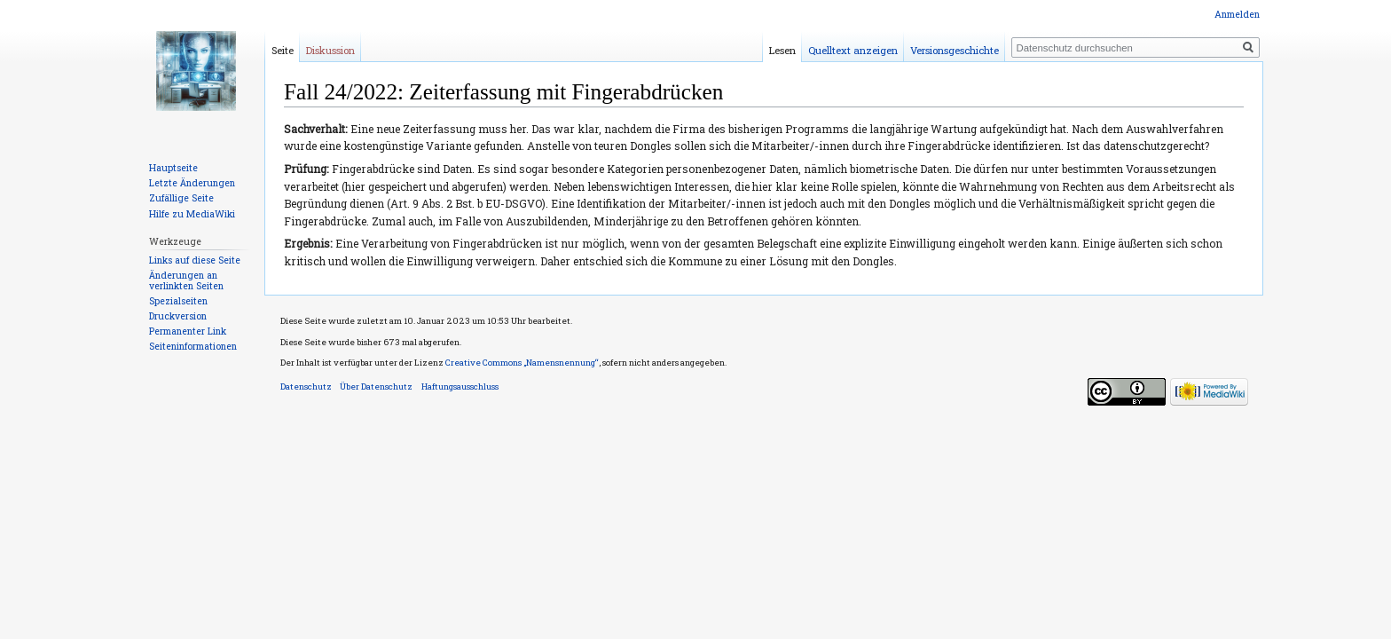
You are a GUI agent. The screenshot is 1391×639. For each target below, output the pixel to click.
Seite (282, 50)
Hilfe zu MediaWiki (192, 214)
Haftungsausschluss (460, 386)
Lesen (782, 50)
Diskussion (330, 50)
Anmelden (1237, 14)
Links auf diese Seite (194, 260)
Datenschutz (306, 386)
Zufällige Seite (181, 198)
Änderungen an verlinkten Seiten (186, 280)
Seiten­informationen (193, 346)
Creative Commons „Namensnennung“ (522, 362)
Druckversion (178, 316)
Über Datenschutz (376, 386)
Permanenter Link (187, 331)
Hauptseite (173, 168)
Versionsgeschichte (954, 50)
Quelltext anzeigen (853, 50)
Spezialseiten (178, 301)
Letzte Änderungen (192, 183)
